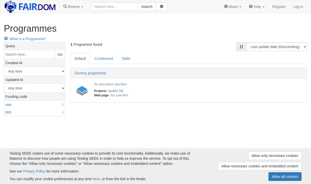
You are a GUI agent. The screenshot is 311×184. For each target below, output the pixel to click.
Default (80, 58)
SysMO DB (115, 91)
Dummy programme (90, 73)
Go (60, 54)
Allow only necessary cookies (275, 156)
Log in (298, 7)
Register (279, 7)
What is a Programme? (25, 39)
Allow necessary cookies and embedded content (259, 166)
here (96, 179)
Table (126, 58)
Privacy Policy (34, 171)
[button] (73, 6)
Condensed (104, 58)
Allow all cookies (285, 177)
